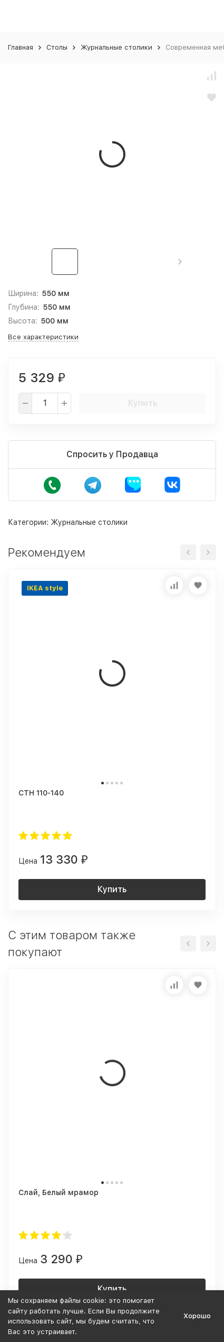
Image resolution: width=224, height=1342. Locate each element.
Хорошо (197, 1316)
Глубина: (24, 307)
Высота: (22, 321)
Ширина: (23, 293)
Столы (56, 47)
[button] (180, 261)
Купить (142, 403)
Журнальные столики (116, 47)
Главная (20, 47)
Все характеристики (43, 337)
